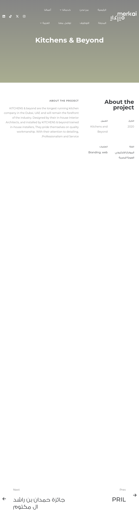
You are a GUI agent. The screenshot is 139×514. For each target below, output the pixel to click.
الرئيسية (90, 475)
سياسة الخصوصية (93, 488)
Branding (94, 152)
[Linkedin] (4, 16)
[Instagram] (24, 16)
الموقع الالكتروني (124, 152)
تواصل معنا (90, 480)
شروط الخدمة (90, 494)
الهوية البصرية (126, 157)
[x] (17, 16)
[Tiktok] (11, 16)
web (105, 152)
